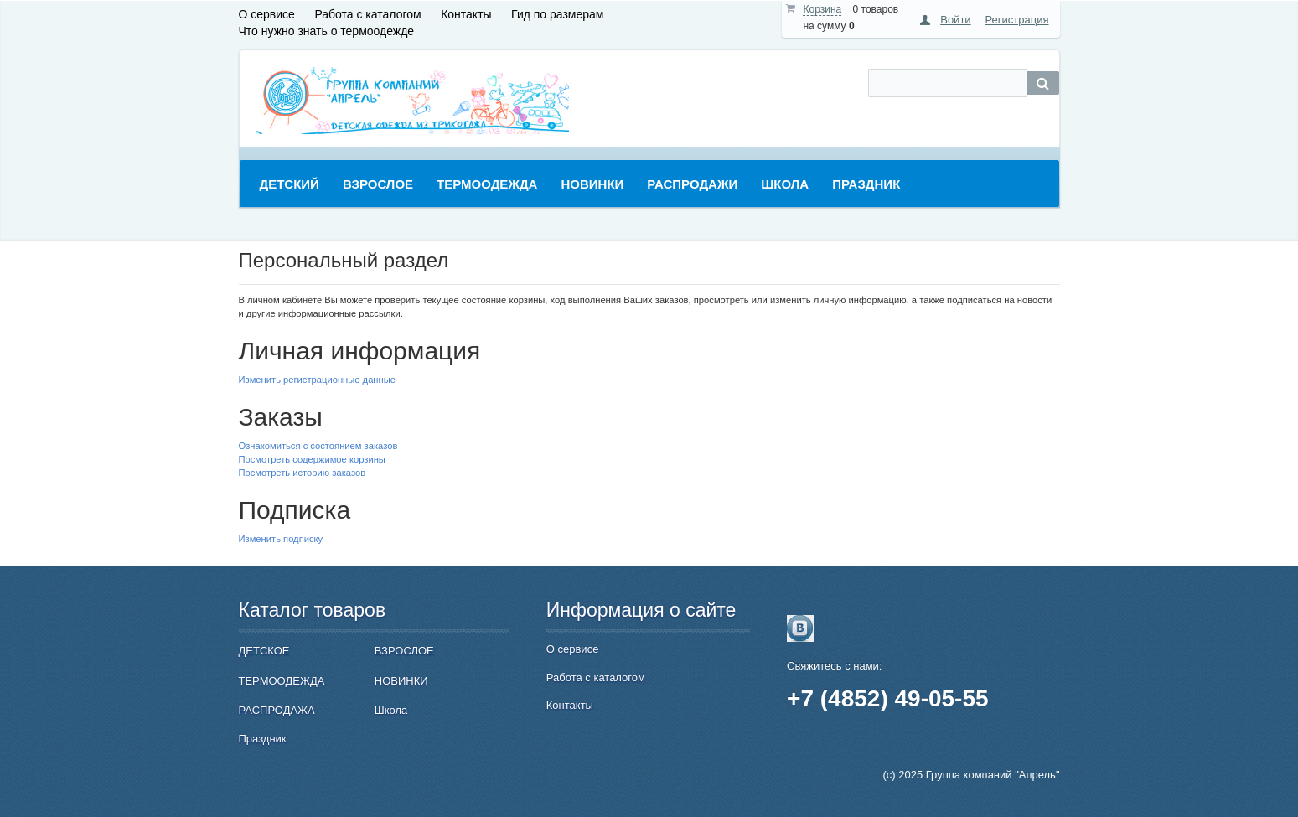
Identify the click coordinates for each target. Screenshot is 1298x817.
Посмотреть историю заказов (302, 473)
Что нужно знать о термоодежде (327, 31)
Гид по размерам (557, 14)
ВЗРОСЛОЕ (404, 650)
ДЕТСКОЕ (264, 650)
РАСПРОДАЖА (277, 710)
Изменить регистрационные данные (317, 380)
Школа (391, 710)
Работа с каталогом (367, 14)
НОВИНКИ (401, 681)
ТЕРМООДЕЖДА (282, 681)
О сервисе (267, 14)
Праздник (263, 738)
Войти (955, 19)
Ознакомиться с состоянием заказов (318, 446)
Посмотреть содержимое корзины (312, 459)
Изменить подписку (281, 539)
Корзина (822, 9)
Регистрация (1017, 19)
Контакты (466, 14)
